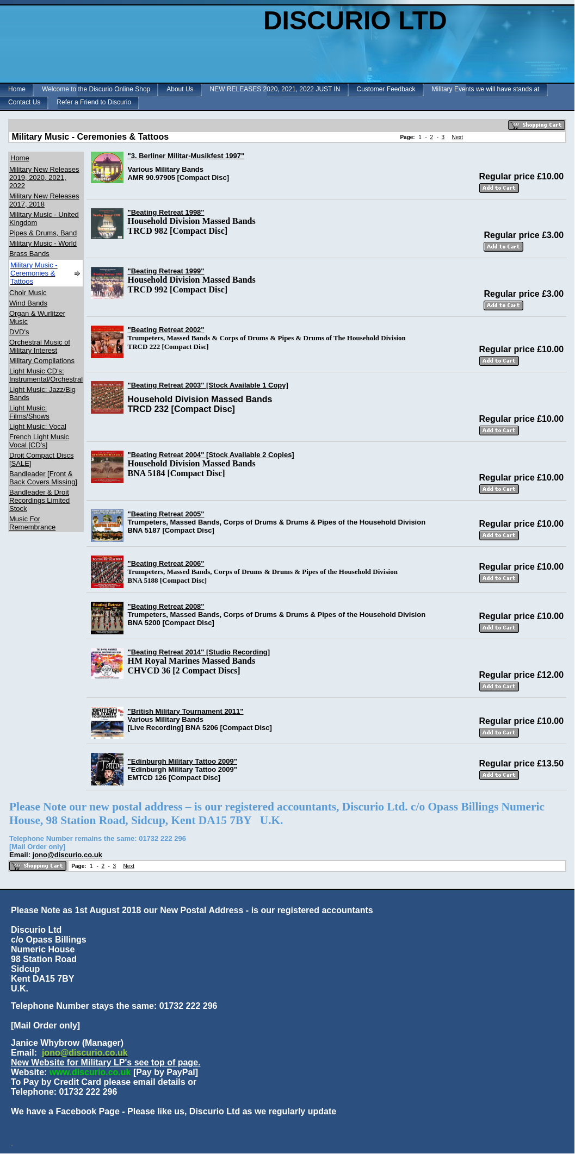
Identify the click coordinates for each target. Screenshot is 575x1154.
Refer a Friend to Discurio (94, 102)
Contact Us (24, 102)
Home (17, 89)
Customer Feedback (386, 89)
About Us (179, 89)
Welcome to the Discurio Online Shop (96, 89)
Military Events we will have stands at (486, 89)
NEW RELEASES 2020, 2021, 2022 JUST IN (275, 89)
